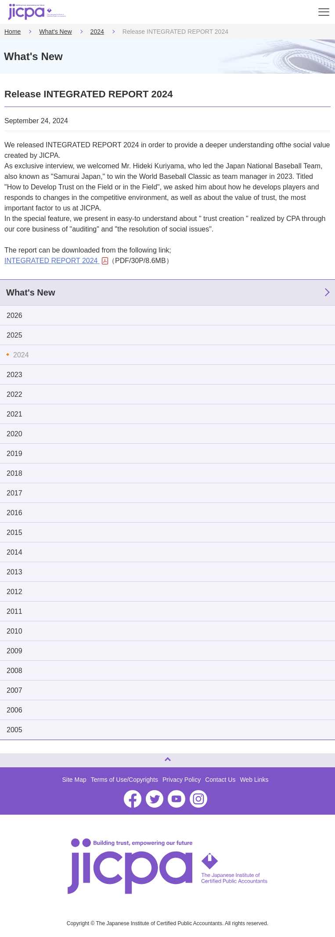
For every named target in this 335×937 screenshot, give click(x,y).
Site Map (74, 779)
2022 (14, 394)
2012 (14, 591)
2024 (97, 31)
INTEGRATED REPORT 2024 (56, 260)
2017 (14, 493)
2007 (14, 690)
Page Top (9, 756)
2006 (14, 710)
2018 (14, 473)
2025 (14, 335)
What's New (55, 31)
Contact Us (220, 779)
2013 (14, 572)
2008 (14, 670)
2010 (14, 631)
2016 (14, 513)
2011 (14, 611)
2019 (14, 453)
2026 (14, 315)
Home (12, 31)
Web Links (254, 779)
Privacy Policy (181, 779)
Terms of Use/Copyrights (124, 779)
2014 (14, 552)
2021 (14, 414)
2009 (14, 651)
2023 (14, 374)
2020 (14, 434)
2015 (14, 532)
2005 (14, 730)
